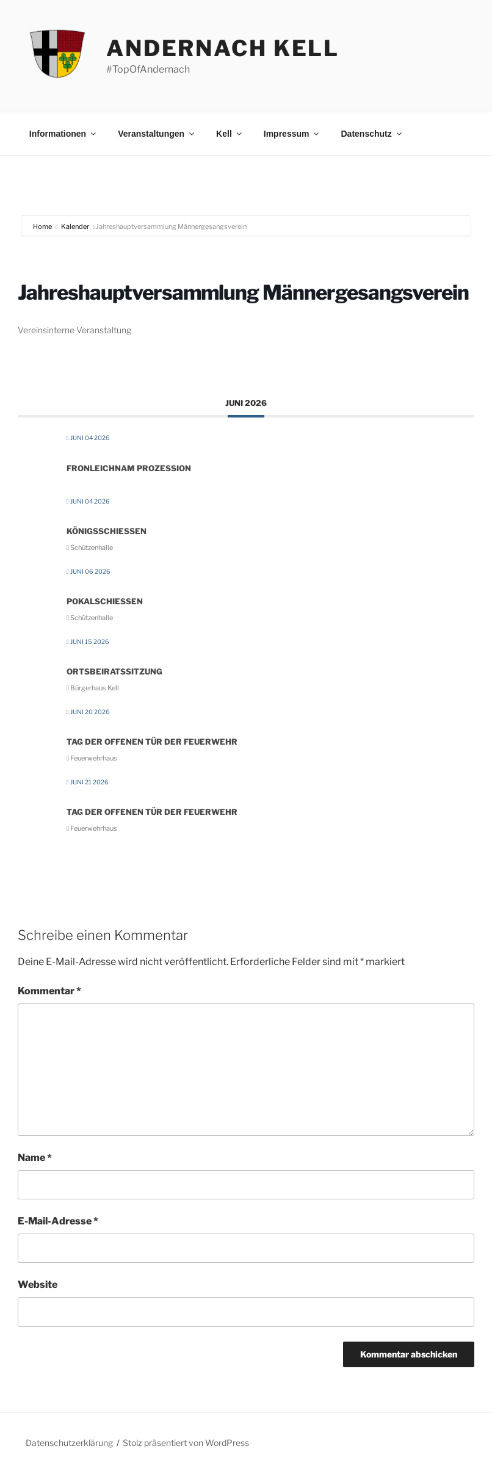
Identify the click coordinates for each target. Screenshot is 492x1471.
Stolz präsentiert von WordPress (186, 1442)
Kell (230, 134)
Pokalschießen (105, 601)
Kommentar (49, 991)
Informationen (63, 134)
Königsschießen (107, 531)
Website (37, 1284)
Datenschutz (372, 134)
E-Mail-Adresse (58, 1221)
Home (43, 226)
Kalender (75, 226)
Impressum (292, 134)
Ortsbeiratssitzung (114, 671)
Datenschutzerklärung (69, 1442)
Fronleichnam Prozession (129, 468)
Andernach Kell (222, 48)
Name (35, 1157)
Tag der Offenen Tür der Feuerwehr (152, 741)
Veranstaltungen (157, 134)
